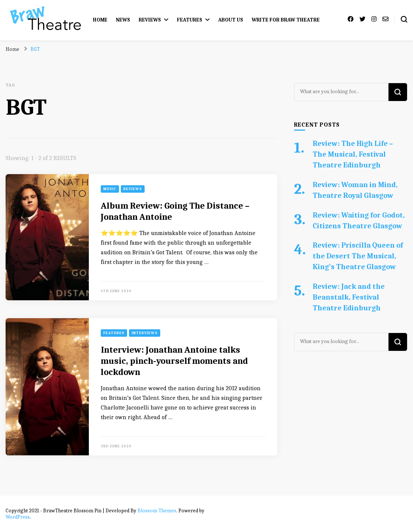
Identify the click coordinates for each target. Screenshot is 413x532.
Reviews (150, 20)
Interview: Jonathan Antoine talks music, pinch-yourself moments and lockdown (174, 361)
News (123, 20)
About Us (230, 20)
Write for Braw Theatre (286, 20)
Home (100, 20)
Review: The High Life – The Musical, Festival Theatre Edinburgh (353, 154)
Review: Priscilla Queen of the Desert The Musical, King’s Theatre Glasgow (358, 256)
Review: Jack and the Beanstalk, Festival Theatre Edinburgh (349, 297)
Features (189, 20)
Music (109, 189)
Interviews (145, 333)
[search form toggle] (404, 19)
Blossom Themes (157, 510)
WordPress (18, 517)
